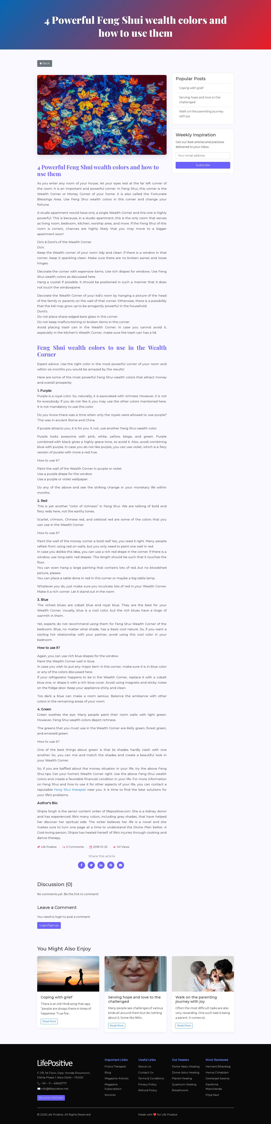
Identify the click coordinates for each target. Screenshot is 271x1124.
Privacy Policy (147, 1084)
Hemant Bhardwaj (218, 1066)
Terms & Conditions (151, 1078)
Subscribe (203, 165)
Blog (108, 1072)
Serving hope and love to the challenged (199, 100)
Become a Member (51, 1097)
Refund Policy (147, 1090)
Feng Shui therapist (70, 789)
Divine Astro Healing (185, 1072)
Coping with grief (191, 88)
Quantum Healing (184, 1084)
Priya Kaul (212, 1095)
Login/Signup (49, 925)
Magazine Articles (116, 1078)
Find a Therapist (115, 1066)
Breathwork (180, 1090)
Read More (49, 1021)
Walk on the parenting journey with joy (201, 114)
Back (45, 63)
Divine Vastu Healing (185, 1066)
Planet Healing (182, 1078)
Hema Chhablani (217, 1072)
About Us (144, 1066)
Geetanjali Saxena (217, 1078)
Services (110, 1095)
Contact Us (145, 1072)
